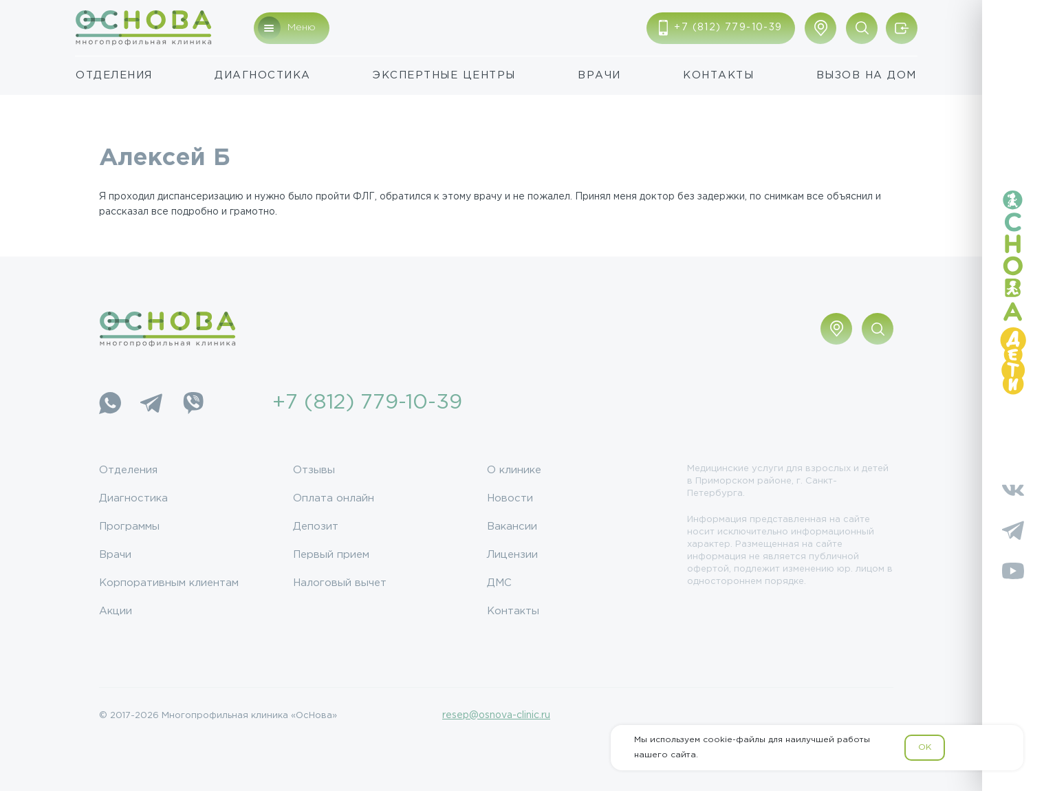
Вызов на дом (866, 75)
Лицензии (512, 554)
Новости (510, 498)
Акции (115, 611)
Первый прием (331, 554)
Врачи (599, 75)
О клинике (514, 470)
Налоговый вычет (340, 582)
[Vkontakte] (1013, 490)
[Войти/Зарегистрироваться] (901, 28)
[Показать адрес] (820, 28)
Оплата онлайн (333, 498)
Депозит (315, 526)
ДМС (499, 582)
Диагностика (263, 75)
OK (924, 747)
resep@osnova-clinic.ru (496, 715)
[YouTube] (1013, 571)
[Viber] (193, 403)
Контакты (718, 75)
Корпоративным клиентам (169, 582)
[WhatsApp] (110, 403)
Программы (129, 526)
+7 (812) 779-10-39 (367, 402)
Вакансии (512, 526)
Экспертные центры (444, 75)
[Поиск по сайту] (862, 28)
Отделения (114, 75)
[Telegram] (151, 403)
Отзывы (314, 470)
